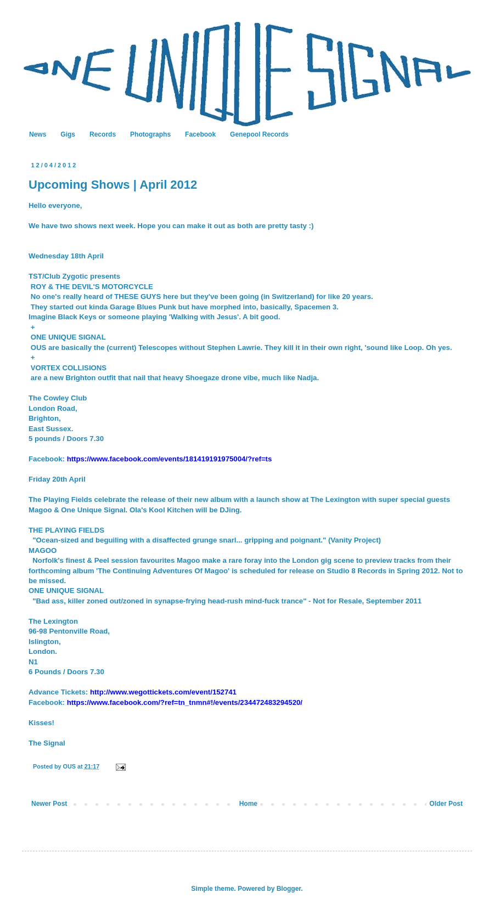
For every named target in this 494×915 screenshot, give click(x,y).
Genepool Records (259, 134)
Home (248, 803)
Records (102, 134)
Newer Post (49, 803)
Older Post (446, 803)
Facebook (200, 134)
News (37, 134)
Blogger (289, 889)
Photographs (150, 134)
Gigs (67, 134)
